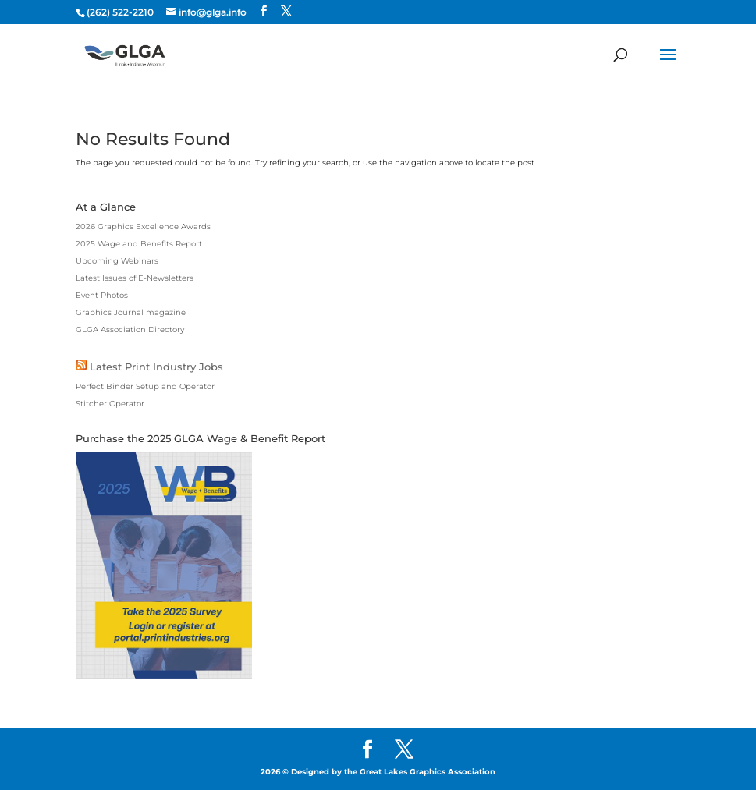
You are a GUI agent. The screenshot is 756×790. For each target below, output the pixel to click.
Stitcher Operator (110, 404)
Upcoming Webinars (117, 261)
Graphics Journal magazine (131, 312)
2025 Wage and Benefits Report (139, 244)
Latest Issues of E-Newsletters (134, 278)
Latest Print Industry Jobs (156, 366)
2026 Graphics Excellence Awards (143, 226)
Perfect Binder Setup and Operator (145, 386)
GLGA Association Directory (130, 329)
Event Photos (102, 295)
